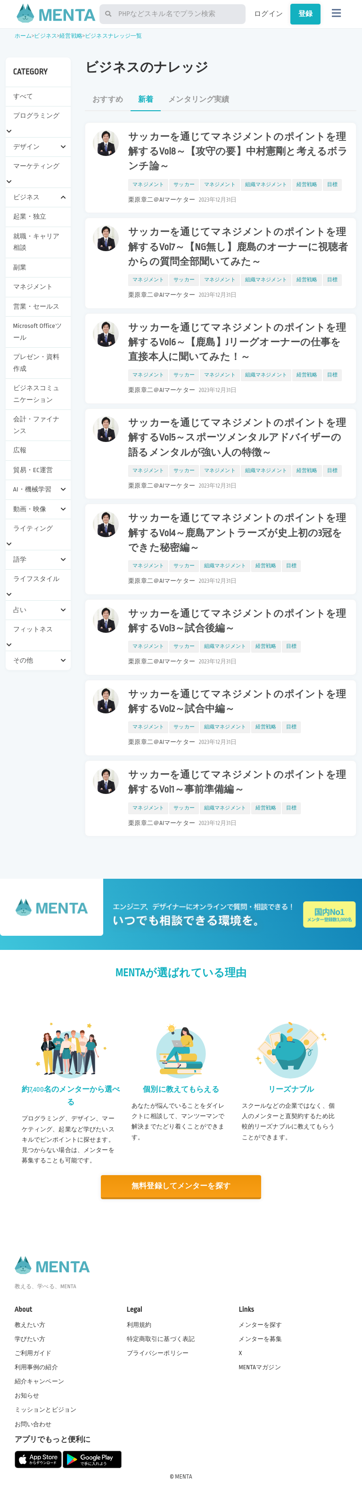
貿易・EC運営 (33, 470)
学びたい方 (30, 1339)
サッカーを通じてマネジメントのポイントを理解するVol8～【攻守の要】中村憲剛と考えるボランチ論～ (238, 152)
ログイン (268, 13)
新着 (145, 100)
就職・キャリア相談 (36, 242)
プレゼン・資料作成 (36, 362)
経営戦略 (70, 36)
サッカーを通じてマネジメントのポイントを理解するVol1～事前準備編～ (237, 782)
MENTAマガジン (259, 1367)
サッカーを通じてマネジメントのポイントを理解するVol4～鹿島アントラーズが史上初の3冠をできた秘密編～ (237, 533)
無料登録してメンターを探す (181, 1186)
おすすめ (107, 100)
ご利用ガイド (33, 1353)
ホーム (23, 36)
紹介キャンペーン (39, 1381)
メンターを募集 (260, 1339)
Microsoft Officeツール (37, 331)
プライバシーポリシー (158, 1353)
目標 (332, 185)
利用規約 (139, 1325)
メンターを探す (260, 1325)
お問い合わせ (33, 1424)
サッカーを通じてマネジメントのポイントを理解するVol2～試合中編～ (237, 701)
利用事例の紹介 (36, 1367)
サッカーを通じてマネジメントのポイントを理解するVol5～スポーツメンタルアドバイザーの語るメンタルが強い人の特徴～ (237, 438)
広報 (19, 450)
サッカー (184, 185)
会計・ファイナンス (36, 425)
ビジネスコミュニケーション (36, 393)
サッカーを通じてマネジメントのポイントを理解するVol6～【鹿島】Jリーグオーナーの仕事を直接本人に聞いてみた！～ (237, 342)
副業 (19, 267)
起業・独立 (30, 216)
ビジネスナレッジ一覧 (113, 36)
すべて (23, 96)
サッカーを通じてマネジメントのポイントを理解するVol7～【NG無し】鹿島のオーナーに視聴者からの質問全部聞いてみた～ (238, 247)
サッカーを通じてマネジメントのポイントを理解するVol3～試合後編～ (237, 621)
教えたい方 (30, 1325)
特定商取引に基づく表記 (161, 1339)
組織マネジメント (266, 185)
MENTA (183, 1476)
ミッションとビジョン (46, 1409)
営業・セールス (36, 306)
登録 (305, 13)
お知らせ (27, 1395)
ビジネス (45, 36)
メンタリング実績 (198, 100)
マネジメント (33, 286)
